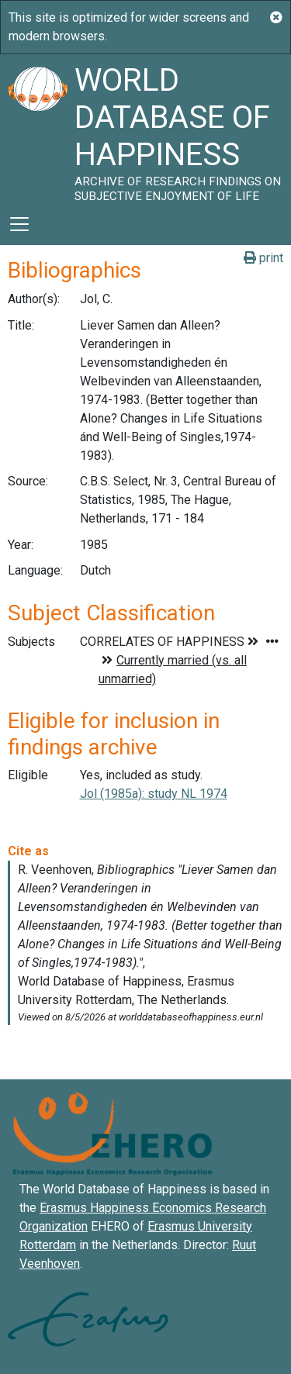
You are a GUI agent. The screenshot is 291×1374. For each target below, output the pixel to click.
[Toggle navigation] (19, 224)
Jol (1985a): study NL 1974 (153, 793)
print (263, 257)
